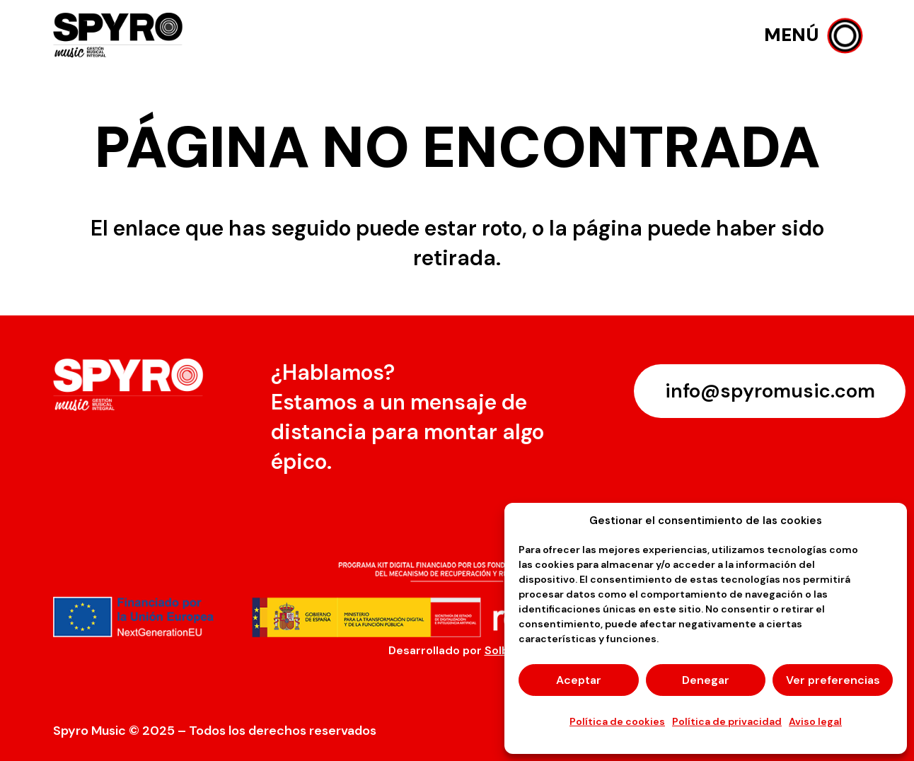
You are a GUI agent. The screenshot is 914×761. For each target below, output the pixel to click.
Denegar (705, 680)
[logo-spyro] (119, 35)
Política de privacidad (727, 721)
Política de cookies (617, 721)
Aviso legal (815, 721)
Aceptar (578, 680)
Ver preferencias (833, 680)
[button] (812, 35)
